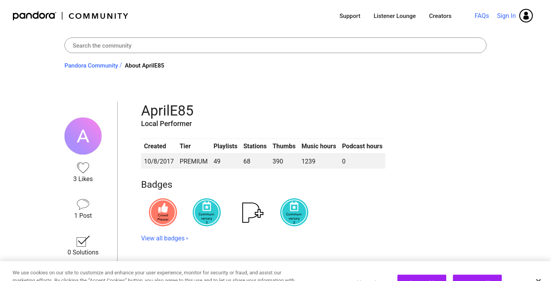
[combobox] (275, 45)
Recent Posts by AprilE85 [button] (193, 266)
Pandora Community (71, 16)
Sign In (506, 16)
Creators (440, 16)
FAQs (481, 16)
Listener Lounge (395, 16)
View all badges (162, 238)
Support (350, 16)
